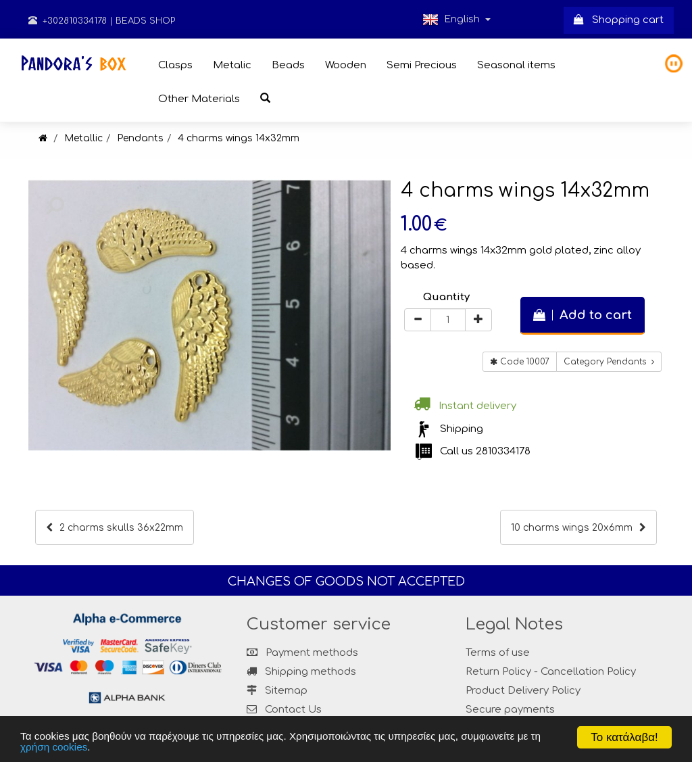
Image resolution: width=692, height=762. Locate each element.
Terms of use (498, 653)
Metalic (232, 65)
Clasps (175, 65)
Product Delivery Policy (523, 690)
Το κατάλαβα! (624, 737)
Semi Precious (422, 65)
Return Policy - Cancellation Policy (551, 671)
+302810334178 (67, 21)
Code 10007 (519, 361)
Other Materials (199, 99)
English (456, 19)
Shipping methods (301, 671)
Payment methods (302, 653)
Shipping (461, 429)
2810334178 (503, 451)
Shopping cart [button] (619, 20)
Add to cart (582, 315)
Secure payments (510, 709)
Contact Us (293, 709)
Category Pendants (609, 361)
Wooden (345, 65)
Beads (288, 65)
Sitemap (277, 690)
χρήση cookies (53, 747)
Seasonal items (516, 65)
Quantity (446, 297)
